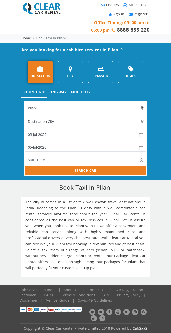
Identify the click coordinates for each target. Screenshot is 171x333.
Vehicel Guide (58, 300)
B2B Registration (128, 289)
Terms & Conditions (78, 295)
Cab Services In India (37, 289)
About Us (71, 289)
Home (26, 38)
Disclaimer (29, 300)
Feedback (28, 295)
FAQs (48, 295)
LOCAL (70, 72)
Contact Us (97, 289)
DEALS (130, 72)
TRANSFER (100, 72)
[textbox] (85, 108)
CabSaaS (140, 328)
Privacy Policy (128, 295)
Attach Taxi (135, 4)
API (106, 295)
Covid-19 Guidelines (95, 300)
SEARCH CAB (85, 170)
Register (138, 14)
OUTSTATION (40, 72)
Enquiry (110, 4)
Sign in (116, 14)
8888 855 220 (133, 29)
